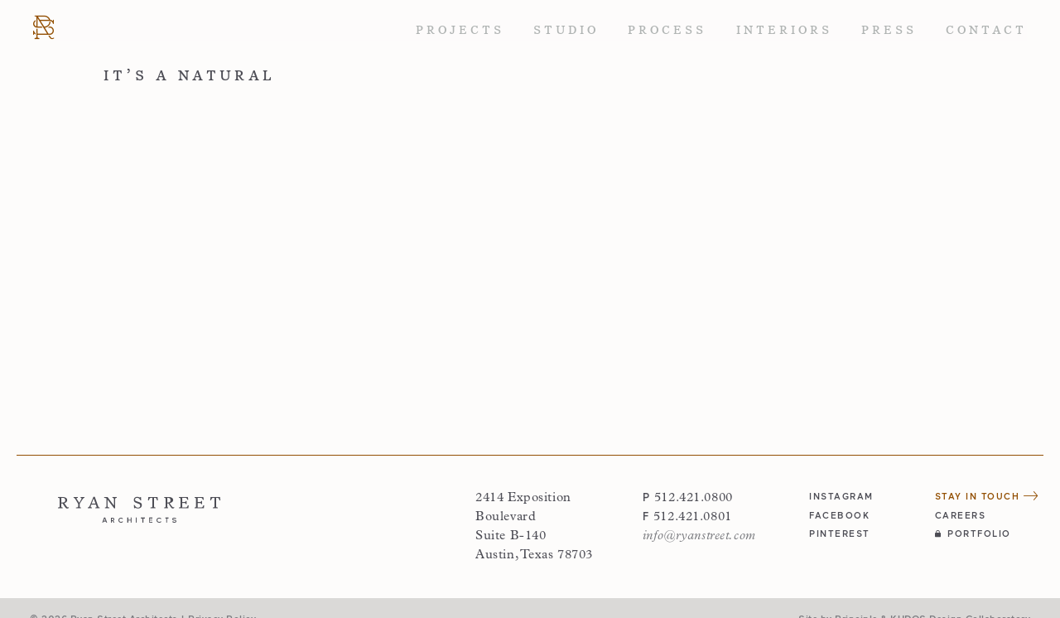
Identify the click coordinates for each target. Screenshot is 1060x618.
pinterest (839, 533)
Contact (986, 30)
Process (667, 30)
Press (889, 30)
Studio (566, 30)
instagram (841, 495)
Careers (960, 514)
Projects (460, 30)
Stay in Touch (987, 495)
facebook (839, 514)
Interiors (784, 30)
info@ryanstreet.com (699, 536)
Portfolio (973, 533)
